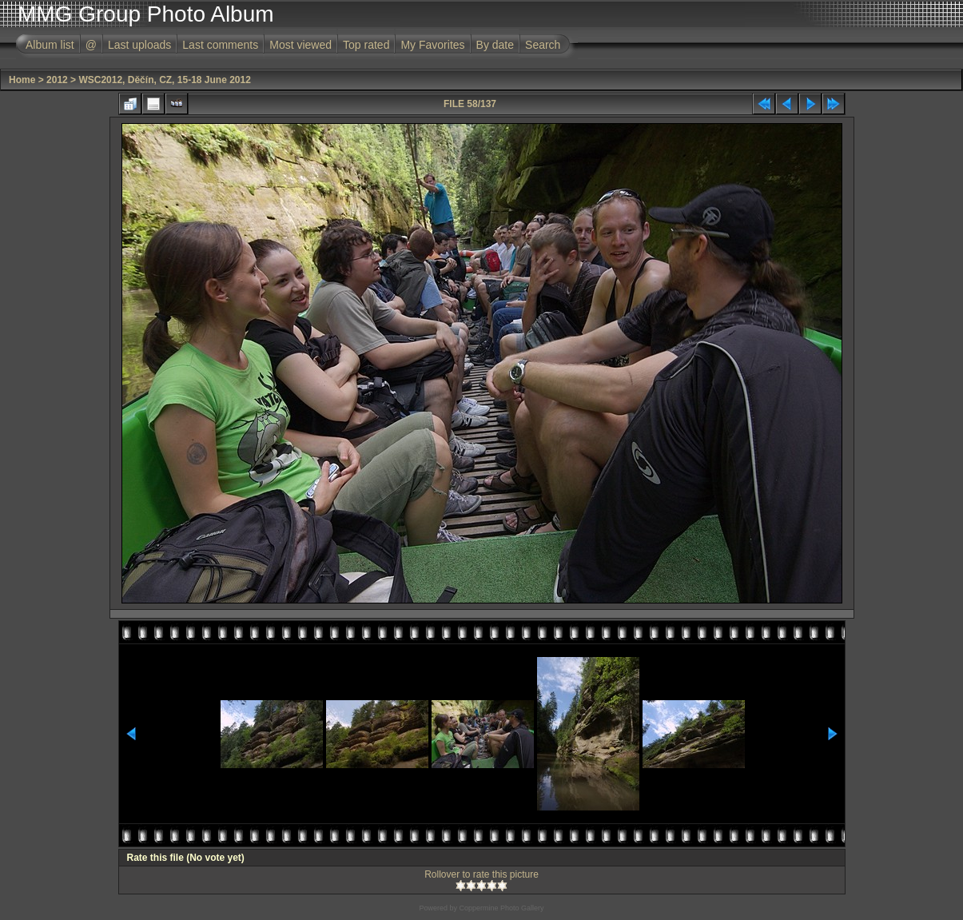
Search (542, 44)
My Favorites (432, 44)
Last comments (220, 44)
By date (495, 44)
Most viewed (300, 44)
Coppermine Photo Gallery (501, 908)
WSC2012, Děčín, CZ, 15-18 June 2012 (164, 80)
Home (22, 80)
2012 (57, 80)
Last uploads (139, 44)
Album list (50, 44)
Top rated (366, 44)
